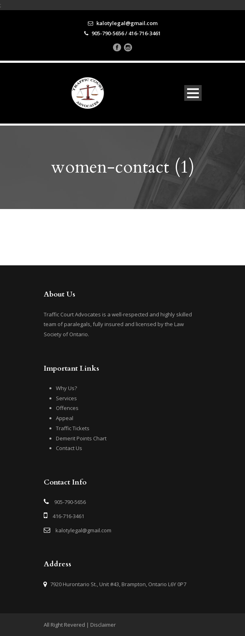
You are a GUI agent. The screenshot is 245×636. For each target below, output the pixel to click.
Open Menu (193, 93)
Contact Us (69, 448)
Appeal (64, 418)
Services (66, 398)
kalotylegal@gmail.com (83, 530)
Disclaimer (103, 624)
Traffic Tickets (72, 428)
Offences (67, 408)
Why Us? (66, 388)
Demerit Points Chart (81, 438)
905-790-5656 (70, 502)
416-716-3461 (68, 516)
